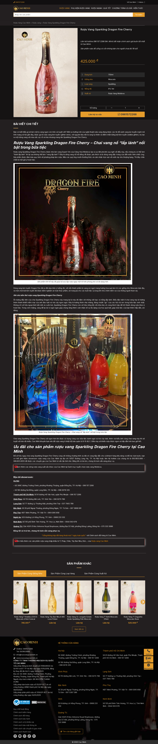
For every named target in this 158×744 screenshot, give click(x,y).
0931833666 (25, 651)
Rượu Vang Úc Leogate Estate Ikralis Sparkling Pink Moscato (79, 618)
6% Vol (111, 89)
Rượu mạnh (96, 8)
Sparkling (112, 84)
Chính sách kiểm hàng (22, 712)
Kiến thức (138, 8)
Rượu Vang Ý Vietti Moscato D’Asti (106, 618)
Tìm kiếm (138, 15)
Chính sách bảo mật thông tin (25, 725)
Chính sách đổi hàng (21, 715)
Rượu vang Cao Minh (99, 541)
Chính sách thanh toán (22, 732)
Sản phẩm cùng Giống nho (29, 573)
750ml (110, 74)
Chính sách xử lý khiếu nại (23, 722)
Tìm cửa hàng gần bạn (71, 731)
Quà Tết (107, 8)
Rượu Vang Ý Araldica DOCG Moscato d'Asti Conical (25, 618)
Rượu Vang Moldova (116, 93)
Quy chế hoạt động (21, 709)
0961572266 (18, 2)
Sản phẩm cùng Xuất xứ (95, 573)
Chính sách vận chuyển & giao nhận (27, 728)
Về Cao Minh (131, 2)
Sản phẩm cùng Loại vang (63, 573)
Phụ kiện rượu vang (80, 8)
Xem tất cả (79, 629)
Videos (140, 2)
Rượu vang (64, 8)
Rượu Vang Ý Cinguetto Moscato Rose (133, 618)
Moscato (112, 79)
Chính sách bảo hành (21, 719)
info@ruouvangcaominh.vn (27, 655)
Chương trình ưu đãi (122, 8)
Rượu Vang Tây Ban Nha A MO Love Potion (52, 618)
